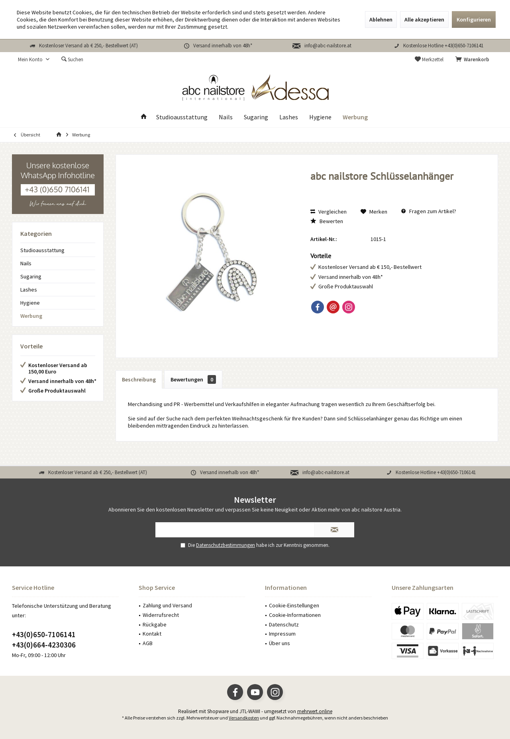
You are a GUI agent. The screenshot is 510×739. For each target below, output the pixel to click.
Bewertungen (193, 379)
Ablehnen (380, 19)
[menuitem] (473, 59)
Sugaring (30, 276)
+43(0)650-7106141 (44, 634)
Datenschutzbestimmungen (225, 545)
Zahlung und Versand (167, 605)
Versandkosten (244, 718)
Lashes (28, 289)
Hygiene (30, 302)
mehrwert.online (314, 711)
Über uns (279, 643)
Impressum (282, 633)
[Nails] (225, 117)
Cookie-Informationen (295, 614)
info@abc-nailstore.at (327, 45)
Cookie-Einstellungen (294, 605)
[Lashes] (289, 117)
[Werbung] (355, 117)
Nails (25, 263)
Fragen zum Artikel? (428, 211)
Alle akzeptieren (424, 19)
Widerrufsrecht (161, 614)
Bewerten (326, 221)
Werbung (31, 315)
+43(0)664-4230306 (44, 645)
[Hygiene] (320, 117)
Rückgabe (155, 624)
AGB (148, 643)
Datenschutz (284, 624)
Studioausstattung (42, 250)
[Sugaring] (256, 117)
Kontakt (152, 633)
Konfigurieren (474, 19)
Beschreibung (139, 379)
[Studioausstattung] (182, 117)
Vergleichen (328, 211)
